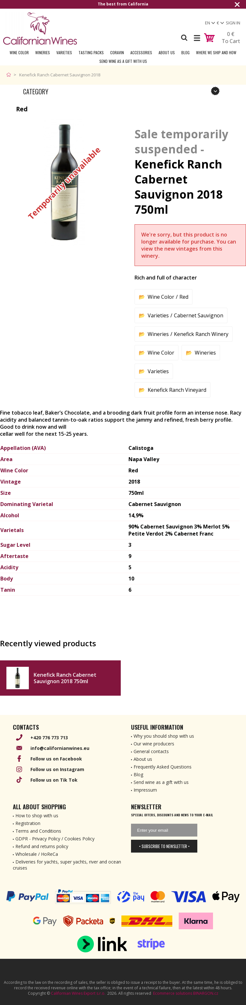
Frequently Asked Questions (163, 767)
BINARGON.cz (205, 993)
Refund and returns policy (41, 846)
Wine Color (19, 52)
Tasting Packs (91, 52)
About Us (167, 52)
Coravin (117, 52)
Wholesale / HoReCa (36, 854)
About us (143, 759)
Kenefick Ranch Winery (201, 334)
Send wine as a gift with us (123, 61)
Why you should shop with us (164, 736)
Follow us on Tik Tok (54, 780)
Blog (185, 52)
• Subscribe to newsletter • (164, 846)
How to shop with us (36, 815)
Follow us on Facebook (56, 759)
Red (183, 296)
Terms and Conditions (38, 831)
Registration (27, 823)
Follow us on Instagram (57, 769)
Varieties (64, 52)
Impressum (145, 790)
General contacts (151, 751)
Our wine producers (154, 744)
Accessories (141, 52)
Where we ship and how (216, 52)
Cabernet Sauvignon (198, 315)
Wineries (42, 52)
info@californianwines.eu (59, 748)
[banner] (40, 28)
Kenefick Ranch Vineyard (177, 389)
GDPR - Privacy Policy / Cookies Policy (54, 839)
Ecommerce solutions (172, 993)
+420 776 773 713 (49, 737)
